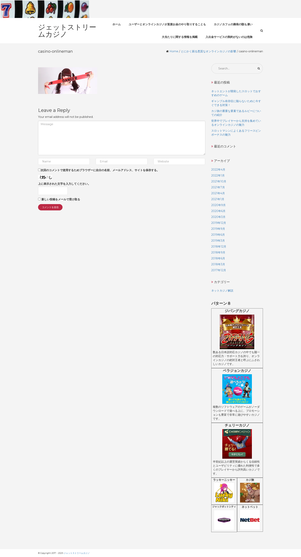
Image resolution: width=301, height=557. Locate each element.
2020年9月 (218, 205)
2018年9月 (218, 252)
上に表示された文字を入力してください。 (64, 184)
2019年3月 (218, 240)
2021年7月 (218, 187)
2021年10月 (218, 181)
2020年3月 (218, 217)
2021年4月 (218, 193)
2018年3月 (218, 264)
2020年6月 (218, 211)
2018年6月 (218, 258)
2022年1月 (218, 175)
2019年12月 (218, 223)
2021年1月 (217, 199)
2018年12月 (218, 246)
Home (173, 51)
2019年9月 (218, 229)
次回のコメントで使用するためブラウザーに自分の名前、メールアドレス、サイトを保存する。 (100, 170)
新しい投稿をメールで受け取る (60, 199)
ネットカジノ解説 (222, 290)
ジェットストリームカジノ (77, 553)
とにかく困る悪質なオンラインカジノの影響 (208, 51)
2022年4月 (218, 169)
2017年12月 (218, 270)
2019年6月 (218, 234)
